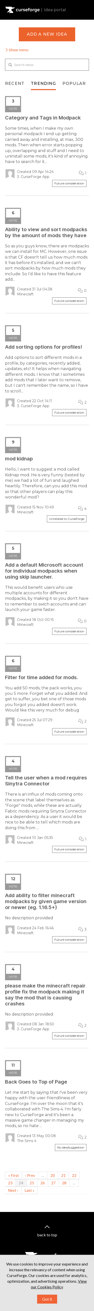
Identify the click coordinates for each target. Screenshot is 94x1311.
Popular (74, 83)
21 (63, 1175)
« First (13, 1175)
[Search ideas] (47, 65)
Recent (14, 83)
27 (53, 1183)
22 (74, 1175)
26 (42, 1183)
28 (64, 1183)
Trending (43, 83)
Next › (13, 1190)
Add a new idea (47, 34)
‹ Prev (30, 1175)
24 (21, 1183)
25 (32, 1183)
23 (10, 1183)
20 (52, 1175)
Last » (29, 1190)
